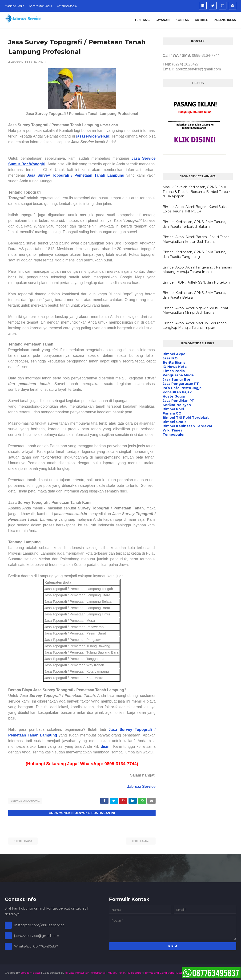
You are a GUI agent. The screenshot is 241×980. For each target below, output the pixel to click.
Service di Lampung (25, 800)
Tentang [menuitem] (142, 20)
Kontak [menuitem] (182, 20)
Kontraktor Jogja (40, 6)
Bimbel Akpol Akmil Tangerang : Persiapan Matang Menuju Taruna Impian (197, 269)
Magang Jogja (14, 6)
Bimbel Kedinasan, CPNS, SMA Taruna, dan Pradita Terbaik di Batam (194, 224)
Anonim (17, 62)
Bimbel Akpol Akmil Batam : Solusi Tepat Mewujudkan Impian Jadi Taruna (196, 239)
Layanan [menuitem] (163, 20)
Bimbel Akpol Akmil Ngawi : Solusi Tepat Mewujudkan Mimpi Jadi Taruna (195, 310)
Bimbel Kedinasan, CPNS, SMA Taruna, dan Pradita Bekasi (194, 295)
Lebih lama (140, 840)
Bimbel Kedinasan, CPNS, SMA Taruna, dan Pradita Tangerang (194, 254)
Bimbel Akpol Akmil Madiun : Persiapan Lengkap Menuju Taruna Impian (195, 325)
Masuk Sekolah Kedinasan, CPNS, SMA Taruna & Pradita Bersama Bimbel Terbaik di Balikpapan (196, 191)
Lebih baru (24, 840)
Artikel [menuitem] (201, 20)
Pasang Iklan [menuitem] (225, 20)
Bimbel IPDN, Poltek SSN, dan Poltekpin (196, 282)
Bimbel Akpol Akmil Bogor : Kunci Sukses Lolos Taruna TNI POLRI (196, 209)
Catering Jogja (67, 6)
